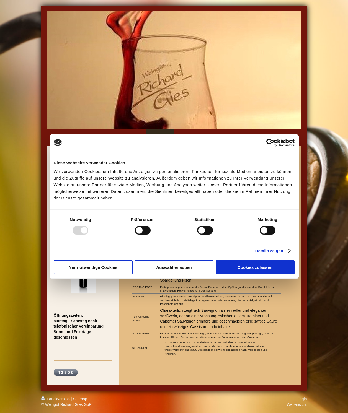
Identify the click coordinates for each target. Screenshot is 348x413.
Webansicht (297, 404)
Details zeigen (269, 250)
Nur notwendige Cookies (93, 267)
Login (302, 399)
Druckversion (56, 399)
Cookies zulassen (255, 267)
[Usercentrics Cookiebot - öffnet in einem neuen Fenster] (270, 142)
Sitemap (80, 399)
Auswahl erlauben (174, 267)
